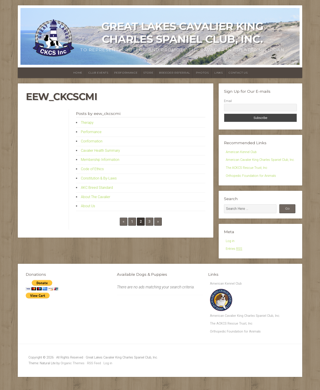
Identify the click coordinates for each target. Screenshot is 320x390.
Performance (126, 72)
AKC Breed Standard (97, 187)
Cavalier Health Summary (100, 150)
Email (228, 101)
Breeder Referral (174, 72)
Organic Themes (72, 376)
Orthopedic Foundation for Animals (253, 184)
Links (218, 72)
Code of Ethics (92, 169)
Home (77, 72)
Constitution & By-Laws (99, 178)
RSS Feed (94, 376)
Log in (230, 250)
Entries (235, 259)
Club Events (98, 72)
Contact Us (238, 72)
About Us (88, 206)
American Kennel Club (243, 152)
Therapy (87, 122)
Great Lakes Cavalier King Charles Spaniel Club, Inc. (182, 32)
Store (148, 72)
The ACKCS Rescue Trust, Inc (248, 176)
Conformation (91, 141)
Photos (202, 72)
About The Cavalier (95, 197)
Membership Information (100, 160)
